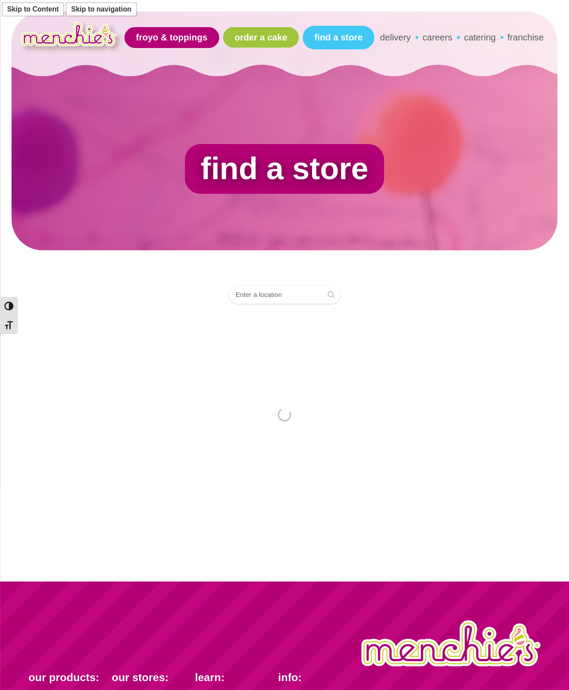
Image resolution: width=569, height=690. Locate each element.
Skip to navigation (101, 9)
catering (480, 37)
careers (437, 37)
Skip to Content (33, 9)
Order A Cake (261, 37)
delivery (395, 37)
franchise (526, 37)
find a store (338, 37)
